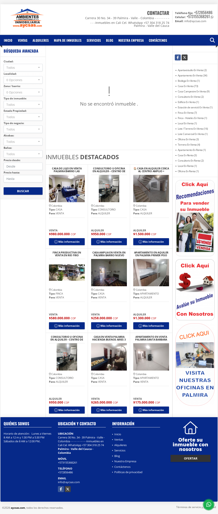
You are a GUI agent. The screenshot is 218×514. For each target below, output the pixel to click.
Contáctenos (158, 40)
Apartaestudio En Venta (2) (192, 70)
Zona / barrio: (12, 86)
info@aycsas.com (69, 482)
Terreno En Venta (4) (189, 144)
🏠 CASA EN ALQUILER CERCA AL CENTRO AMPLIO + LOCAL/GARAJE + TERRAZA (151, 170)
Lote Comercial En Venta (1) (193, 134)
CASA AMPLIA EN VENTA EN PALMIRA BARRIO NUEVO (109, 254)
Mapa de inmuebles (68, 40)
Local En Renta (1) (187, 166)
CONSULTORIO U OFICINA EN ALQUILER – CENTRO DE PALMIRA (109, 170)
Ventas (22, 40)
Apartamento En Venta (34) (192, 75)
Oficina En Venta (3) (188, 139)
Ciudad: (8, 61)
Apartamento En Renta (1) (192, 150)
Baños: (8, 148)
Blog (109, 40)
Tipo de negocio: (14, 123)
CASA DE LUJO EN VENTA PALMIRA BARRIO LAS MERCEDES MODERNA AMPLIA (67, 170)
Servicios (94, 40)
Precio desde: (12, 160)
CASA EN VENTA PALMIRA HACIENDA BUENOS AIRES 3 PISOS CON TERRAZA (109, 338)
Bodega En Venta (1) (189, 81)
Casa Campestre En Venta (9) (194, 91)
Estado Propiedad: (15, 111)
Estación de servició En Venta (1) (195, 107)
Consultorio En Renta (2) (191, 160)
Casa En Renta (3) (187, 155)
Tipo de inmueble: (15, 98)
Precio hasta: (12, 172)
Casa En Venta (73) (188, 86)
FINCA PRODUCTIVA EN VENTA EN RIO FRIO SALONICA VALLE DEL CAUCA (66, 254)
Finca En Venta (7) (187, 113)
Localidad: (10, 74)
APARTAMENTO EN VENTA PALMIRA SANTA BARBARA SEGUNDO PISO (151, 338)
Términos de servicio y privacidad (196, 507)
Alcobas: (9, 135)
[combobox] (23, 67)
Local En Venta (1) (187, 123)
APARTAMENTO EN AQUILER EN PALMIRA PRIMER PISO (151, 254)
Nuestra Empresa (131, 40)
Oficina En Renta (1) (188, 171)
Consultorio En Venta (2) (191, 97)
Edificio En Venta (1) (188, 102)
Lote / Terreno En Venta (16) (193, 128)
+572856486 (203, 12)
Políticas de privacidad (128, 472)
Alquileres (41, 40)
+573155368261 (198, 16)
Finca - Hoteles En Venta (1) (192, 118)
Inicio (8, 40)
